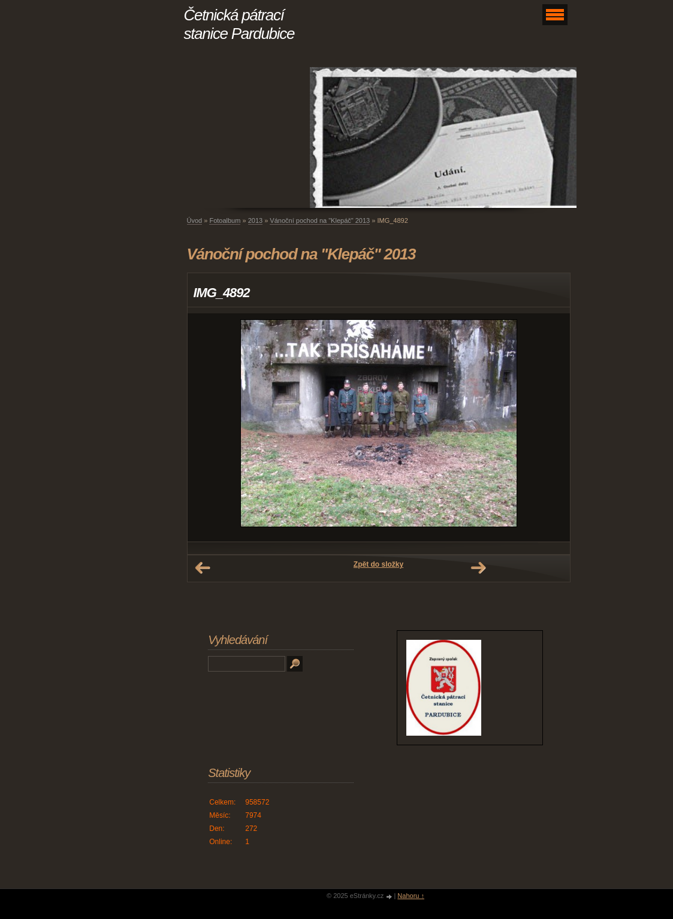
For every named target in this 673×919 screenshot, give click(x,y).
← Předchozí (203, 568)
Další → (478, 568)
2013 (255, 220)
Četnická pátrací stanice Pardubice (239, 24)
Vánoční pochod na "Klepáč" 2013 (320, 220)
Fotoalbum (224, 220)
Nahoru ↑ (410, 895)
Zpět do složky (378, 564)
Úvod (195, 220)
